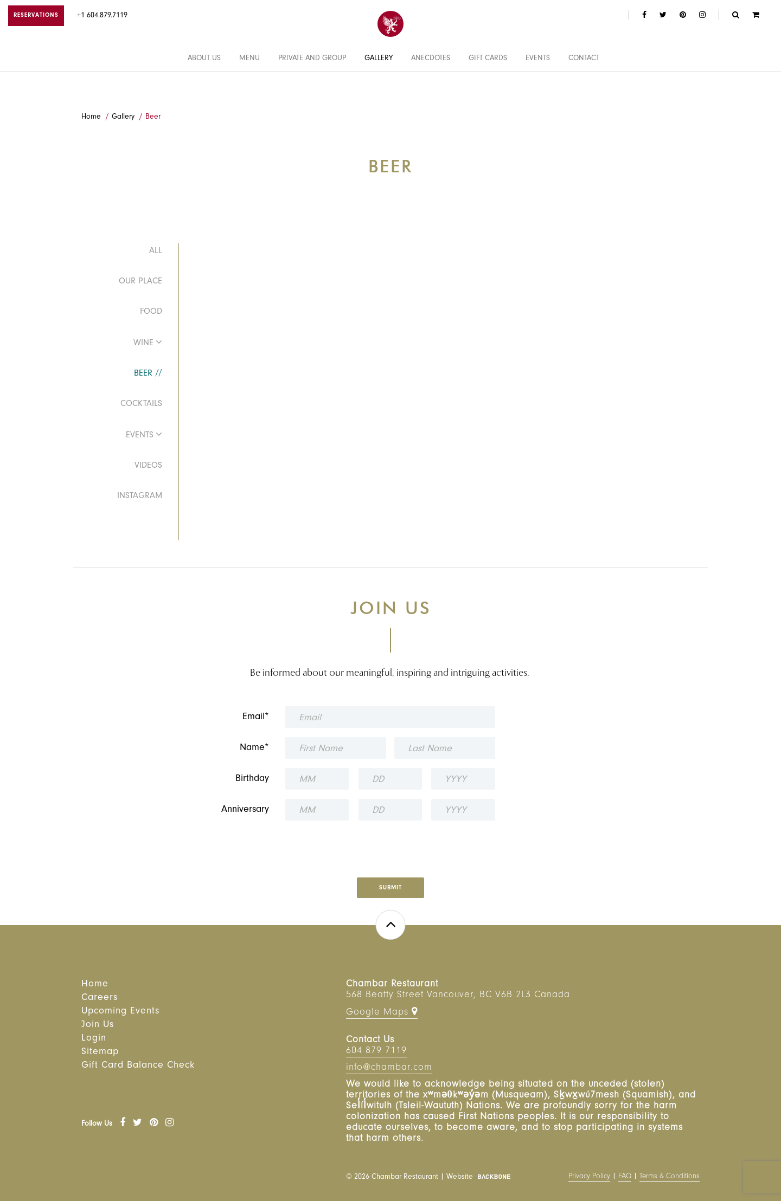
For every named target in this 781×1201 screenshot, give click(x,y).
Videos (148, 466)
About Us (204, 88)
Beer (153, 117)
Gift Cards (488, 88)
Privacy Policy (589, 1177)
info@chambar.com (389, 1068)
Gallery (378, 88)
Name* (254, 748)
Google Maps (382, 1012)
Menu (249, 88)
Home (91, 117)
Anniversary (245, 810)
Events (538, 88)
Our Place (140, 281)
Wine (143, 343)
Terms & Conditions (669, 1177)
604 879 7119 (376, 1051)
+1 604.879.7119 (102, 16)
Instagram (139, 496)
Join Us (97, 1025)
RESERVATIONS (36, 16)
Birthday (252, 779)
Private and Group (312, 88)
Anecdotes (430, 88)
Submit (390, 889)
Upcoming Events (120, 1012)
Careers (99, 998)
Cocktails (141, 404)
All (155, 251)
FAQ (624, 1177)
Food (151, 312)
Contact (583, 88)
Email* (255, 717)
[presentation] (390, 845)
